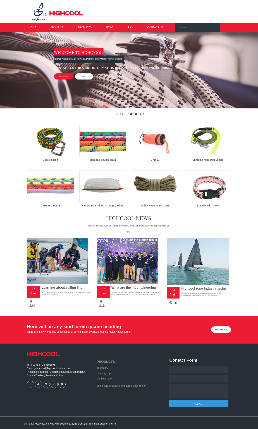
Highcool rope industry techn (203, 288)
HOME (32, 27)
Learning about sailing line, (62, 287)
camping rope (104, 373)
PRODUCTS (106, 362)
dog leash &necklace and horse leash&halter (121, 385)
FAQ (130, 27)
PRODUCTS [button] (85, 27)
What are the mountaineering (133, 287)
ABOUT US (57, 27)
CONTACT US (155, 27)
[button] (19, 70)
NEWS (110, 27)
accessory (102, 367)
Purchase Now (221, 330)
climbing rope (104, 378)
